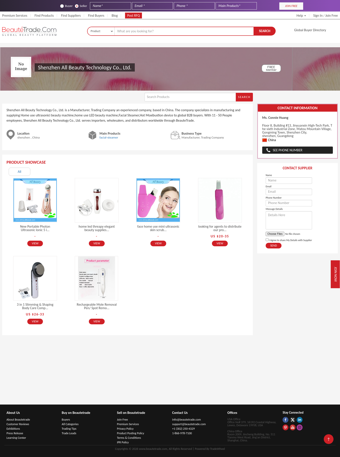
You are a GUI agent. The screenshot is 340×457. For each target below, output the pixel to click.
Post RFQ (133, 15)
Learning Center (16, 438)
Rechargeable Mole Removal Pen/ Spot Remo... (97, 306)
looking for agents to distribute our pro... (220, 228)
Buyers (66, 419)
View (35, 243)
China (269, 140)
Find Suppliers (71, 15)
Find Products (44, 15)
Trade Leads (69, 433)
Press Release (15, 433)
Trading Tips (69, 429)
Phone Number (274, 197)
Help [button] (301, 15)
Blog (115, 15)
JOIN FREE (291, 6)
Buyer (66, 6)
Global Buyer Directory (310, 30)
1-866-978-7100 (182, 433)
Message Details (274, 209)
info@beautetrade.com (186, 419)
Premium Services (14, 15)
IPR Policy (123, 442)
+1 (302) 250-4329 (183, 429)
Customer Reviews (18, 424)
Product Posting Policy (130, 433)
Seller (81, 6)
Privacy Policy (125, 429)
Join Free (331, 15)
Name (269, 175)
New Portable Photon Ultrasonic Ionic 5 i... (35, 228)
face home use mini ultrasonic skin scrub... (158, 228)
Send (273, 245)
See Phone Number (288, 150)
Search (264, 31)
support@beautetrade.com (189, 424)
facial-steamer (108, 137)
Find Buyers (96, 15)
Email (269, 186)
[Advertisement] (170, 372)
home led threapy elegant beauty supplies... (97, 228)
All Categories (70, 424)
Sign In (318, 15)
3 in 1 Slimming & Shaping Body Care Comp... (35, 306)
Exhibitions (13, 429)
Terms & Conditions (129, 438)
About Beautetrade (18, 419)
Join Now (335, 274)
